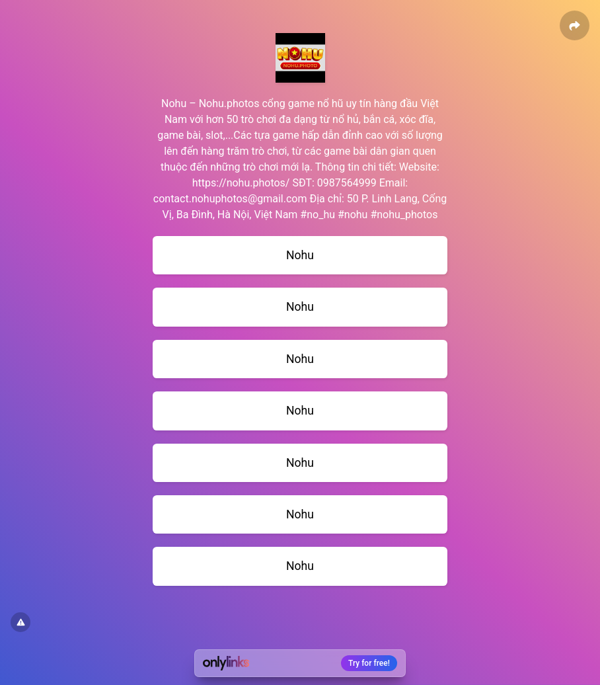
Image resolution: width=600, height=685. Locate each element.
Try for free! (369, 663)
